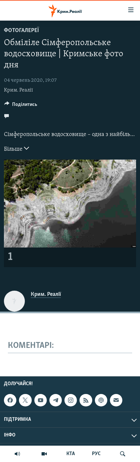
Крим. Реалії (18, 90)
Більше (16, 148)
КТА (70, 453)
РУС (96, 453)
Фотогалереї (21, 30)
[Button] (20, 106)
